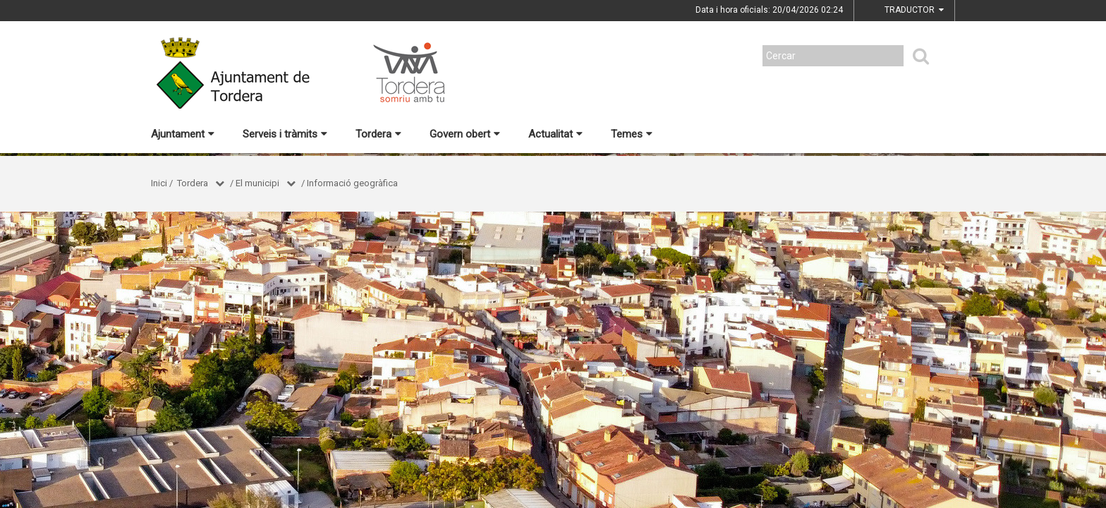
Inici (159, 183)
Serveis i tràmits (285, 134)
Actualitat (555, 134)
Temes (631, 134)
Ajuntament (182, 134)
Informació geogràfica (352, 183)
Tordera (378, 134)
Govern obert (465, 134)
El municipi (257, 183)
